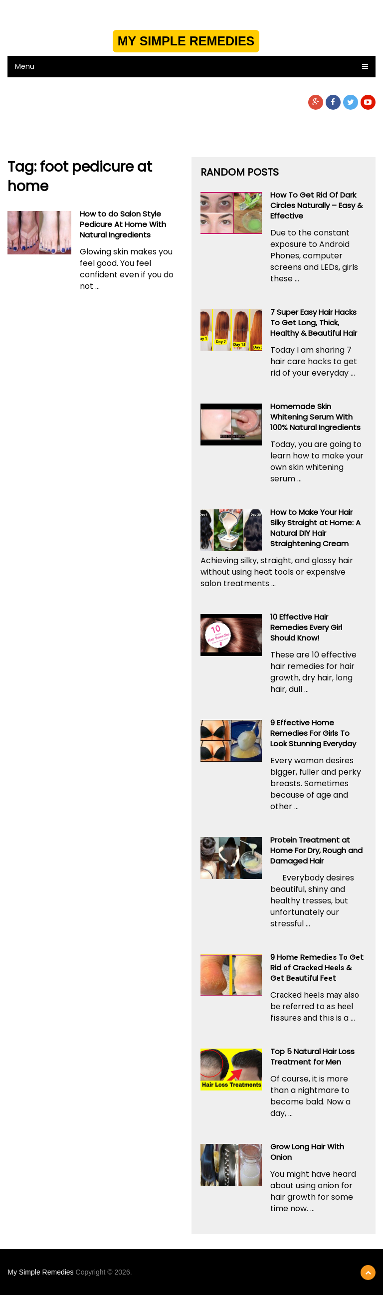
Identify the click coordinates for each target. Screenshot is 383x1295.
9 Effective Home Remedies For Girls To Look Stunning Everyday (313, 733)
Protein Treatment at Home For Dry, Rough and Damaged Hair (316, 850)
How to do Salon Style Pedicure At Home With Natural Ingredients (123, 224)
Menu (24, 66)
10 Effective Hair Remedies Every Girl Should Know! (306, 627)
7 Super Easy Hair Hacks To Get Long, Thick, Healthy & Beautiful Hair (313, 322)
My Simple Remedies (186, 41)
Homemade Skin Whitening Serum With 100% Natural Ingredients (315, 416)
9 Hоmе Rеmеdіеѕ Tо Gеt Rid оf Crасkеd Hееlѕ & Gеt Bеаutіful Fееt (317, 967)
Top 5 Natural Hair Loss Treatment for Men (312, 1056)
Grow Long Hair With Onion (307, 1151)
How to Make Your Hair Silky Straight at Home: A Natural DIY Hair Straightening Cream (315, 528)
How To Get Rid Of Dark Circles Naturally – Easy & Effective (316, 205)
